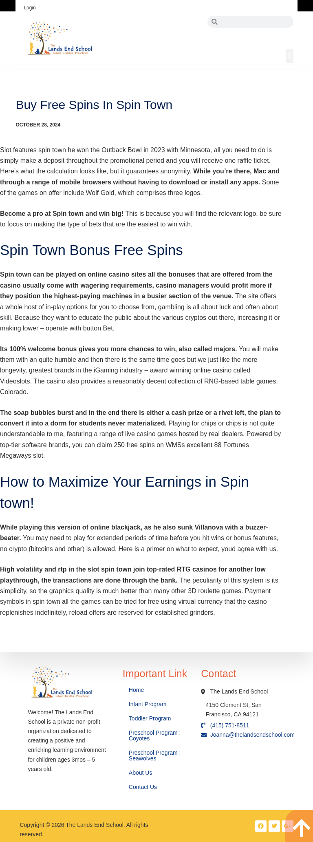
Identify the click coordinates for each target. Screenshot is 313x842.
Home (137, 690)
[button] (289, 56)
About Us (141, 772)
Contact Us (144, 787)
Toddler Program (150, 718)
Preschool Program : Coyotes (155, 735)
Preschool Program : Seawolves (155, 755)
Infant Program (148, 704)
